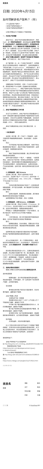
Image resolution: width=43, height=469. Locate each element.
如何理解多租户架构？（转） (20, 19)
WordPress (34, 405)
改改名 (5, 3)
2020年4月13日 (7, 365)
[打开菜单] (39, 3)
